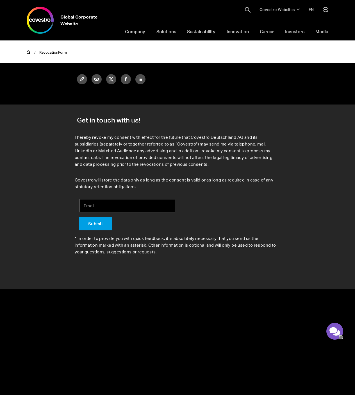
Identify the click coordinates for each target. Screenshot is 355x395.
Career (267, 31)
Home (28, 51)
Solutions (166, 31)
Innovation (238, 31)
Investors (294, 31)
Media (321, 31)
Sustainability (201, 31)
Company (135, 31)
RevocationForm (53, 52)
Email (89, 205)
